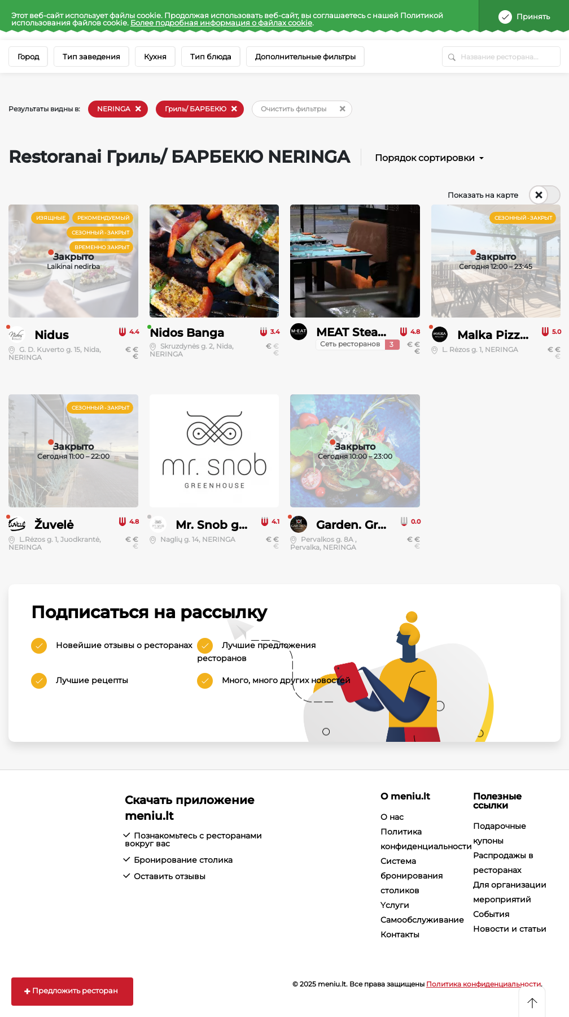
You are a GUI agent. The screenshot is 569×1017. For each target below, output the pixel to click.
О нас (392, 817)
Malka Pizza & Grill (510, 335)
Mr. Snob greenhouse (238, 525)
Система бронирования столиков (411, 876)
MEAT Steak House (370, 332)
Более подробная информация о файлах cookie (221, 22)
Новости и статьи (509, 929)
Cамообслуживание (422, 920)
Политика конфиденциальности (483, 984)
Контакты (399, 934)
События (491, 914)
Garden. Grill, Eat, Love (381, 525)
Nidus (51, 335)
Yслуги (394, 905)
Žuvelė (53, 525)
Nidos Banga (187, 333)
